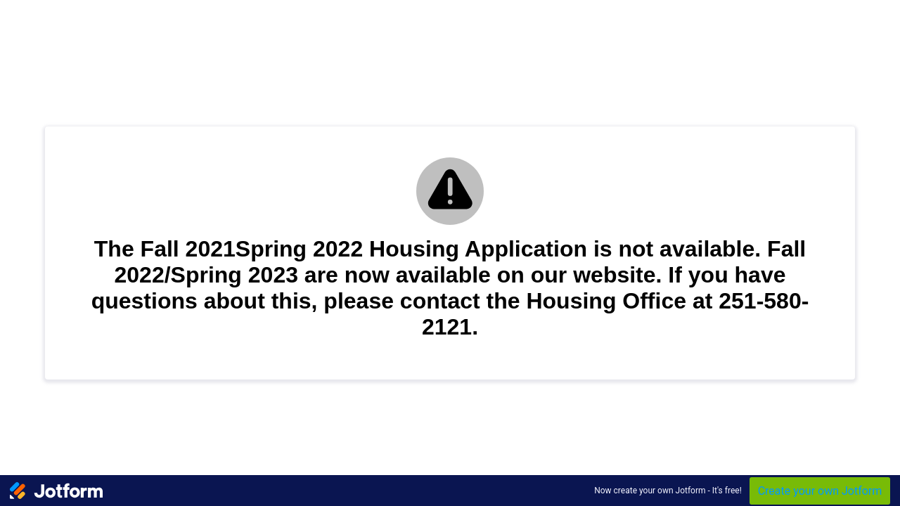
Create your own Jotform (820, 491)
